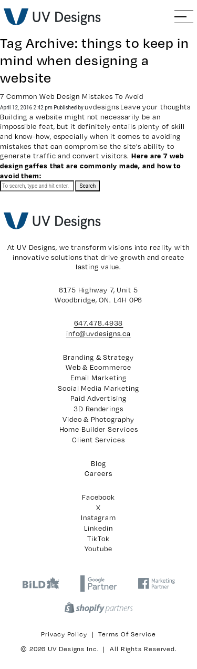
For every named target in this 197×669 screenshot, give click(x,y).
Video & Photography (98, 419)
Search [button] (87, 186)
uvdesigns (102, 107)
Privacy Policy (64, 634)
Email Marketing (98, 377)
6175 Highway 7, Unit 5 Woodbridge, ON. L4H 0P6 (99, 295)
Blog (98, 463)
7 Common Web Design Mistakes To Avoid (71, 96)
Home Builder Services (98, 429)
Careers (98, 473)
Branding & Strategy (98, 357)
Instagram (98, 517)
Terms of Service (126, 634)
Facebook (98, 497)
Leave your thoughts (155, 107)
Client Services (98, 439)
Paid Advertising (98, 398)
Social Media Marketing (98, 388)
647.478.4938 (98, 323)
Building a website (31, 116)
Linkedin (98, 528)
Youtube (98, 548)
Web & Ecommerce (99, 367)
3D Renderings (98, 408)
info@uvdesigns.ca (98, 333)
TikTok (98, 538)
